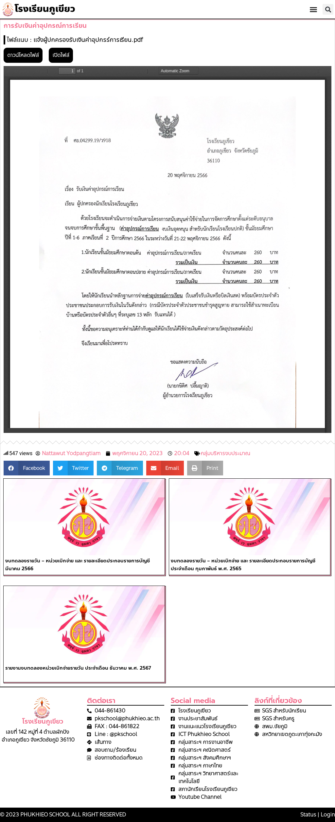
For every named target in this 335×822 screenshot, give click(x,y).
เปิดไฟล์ (60, 55)
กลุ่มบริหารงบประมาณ (225, 453)
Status (308, 815)
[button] (313, 9)
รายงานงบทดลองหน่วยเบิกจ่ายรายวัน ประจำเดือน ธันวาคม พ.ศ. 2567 (78, 668)
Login (328, 815)
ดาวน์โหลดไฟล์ (23, 55)
